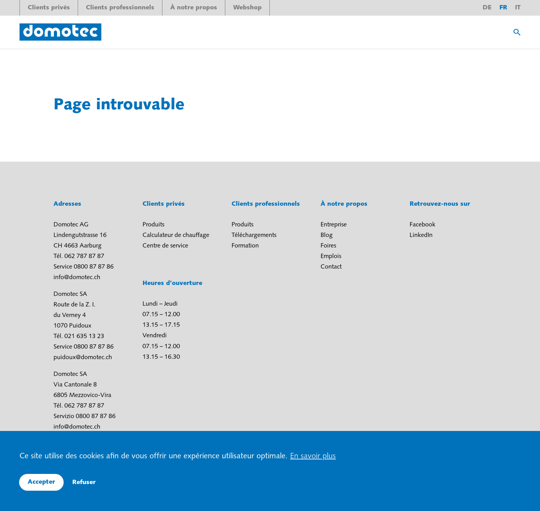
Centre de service (165, 246)
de (487, 8)
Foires (328, 246)
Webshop (247, 8)
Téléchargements (254, 235)
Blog (327, 235)
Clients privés (49, 8)
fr (503, 8)
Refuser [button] (84, 482)
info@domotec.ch (76, 277)
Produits (153, 225)
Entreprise (334, 225)
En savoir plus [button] (313, 456)
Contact (331, 267)
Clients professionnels (120, 8)
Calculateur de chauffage (176, 235)
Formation (245, 246)
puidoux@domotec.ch (82, 357)
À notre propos (193, 8)
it (517, 8)
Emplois (331, 256)
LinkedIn (421, 235)
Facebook (422, 225)
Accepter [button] (41, 482)
